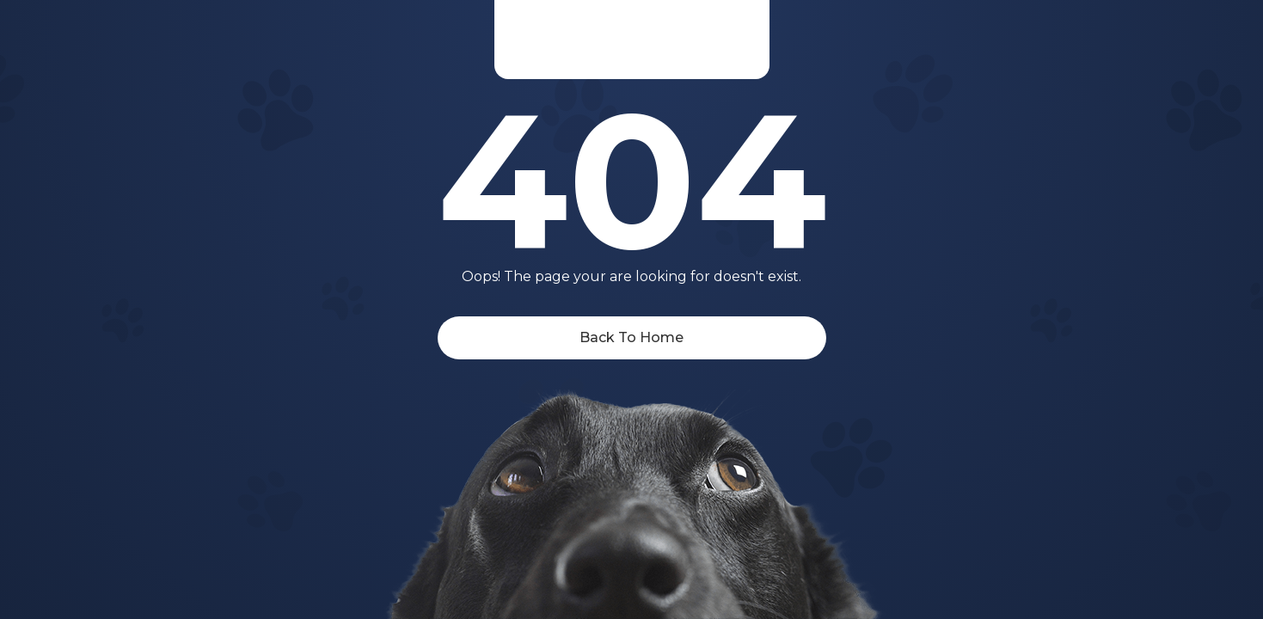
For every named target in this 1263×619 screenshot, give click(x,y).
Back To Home (631, 337)
